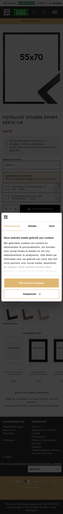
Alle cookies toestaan (31, 282)
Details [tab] (32, 226)
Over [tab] (52, 226)
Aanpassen (31, 293)
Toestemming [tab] (12, 226)
